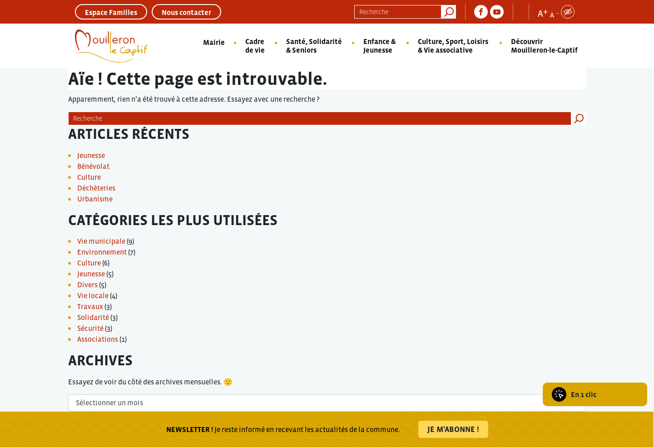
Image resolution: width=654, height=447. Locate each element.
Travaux (90, 306)
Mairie (214, 42)
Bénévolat (93, 166)
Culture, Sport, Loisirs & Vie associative (453, 45)
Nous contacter (186, 12)
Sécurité (90, 328)
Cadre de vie (255, 45)
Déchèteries (96, 188)
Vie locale (93, 295)
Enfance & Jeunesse (379, 45)
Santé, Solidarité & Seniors (314, 45)
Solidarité (93, 317)
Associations (97, 339)
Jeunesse (91, 155)
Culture (89, 177)
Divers (87, 284)
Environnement (102, 252)
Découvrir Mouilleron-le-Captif (544, 45)
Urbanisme (95, 199)
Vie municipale (101, 241)
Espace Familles (111, 12)
